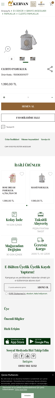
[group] (27, 39)
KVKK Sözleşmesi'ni (17, 293)
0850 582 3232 (27, 365)
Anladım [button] (27, 395)
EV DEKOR (18, 11)
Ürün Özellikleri (12, 139)
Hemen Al (28, 106)
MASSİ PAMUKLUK (40, 187)
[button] (25, 62)
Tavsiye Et (7, 127)
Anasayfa (5, 11)
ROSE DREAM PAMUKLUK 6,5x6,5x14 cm (9, 190)
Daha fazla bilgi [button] (21, 390)
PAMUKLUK (10, 14)
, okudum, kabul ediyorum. (26, 293)
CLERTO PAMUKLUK (28, 14)
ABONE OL (43, 287)
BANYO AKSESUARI (36, 11)
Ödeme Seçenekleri (30, 139)
